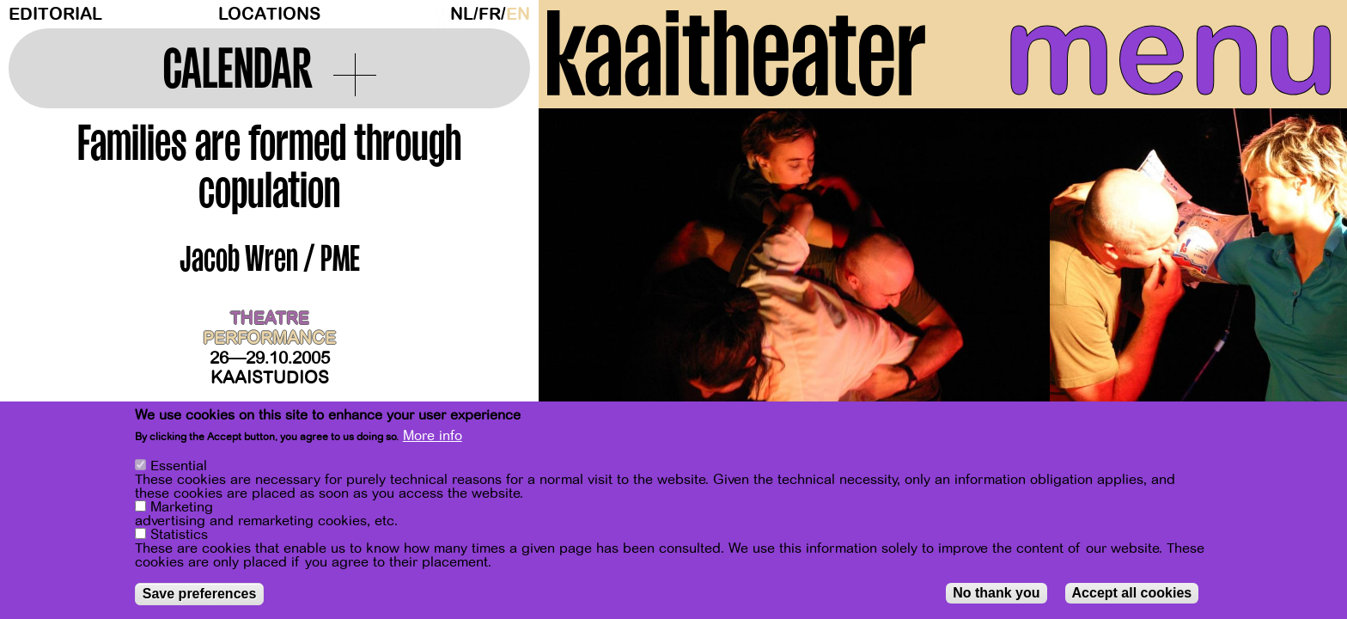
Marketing (181, 507)
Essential (178, 466)
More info (432, 436)
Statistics (179, 534)
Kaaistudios (269, 378)
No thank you (996, 592)
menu (1170, 51)
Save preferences (200, 593)
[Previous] (581, 279)
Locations (269, 14)
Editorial (55, 14)
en (518, 14)
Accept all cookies (1132, 592)
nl (461, 14)
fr (489, 14)
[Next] (1304, 279)
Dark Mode (438, 13)
